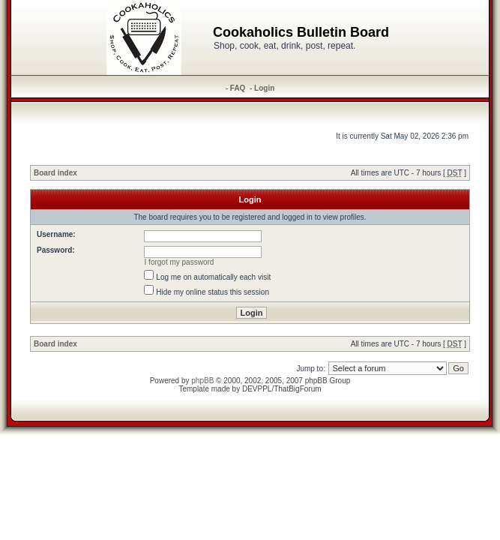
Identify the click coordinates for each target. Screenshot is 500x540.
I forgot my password (179, 262)
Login (264, 88)
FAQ (238, 88)
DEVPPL (256, 389)
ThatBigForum (297, 389)
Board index (55, 173)
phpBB (202, 380)
